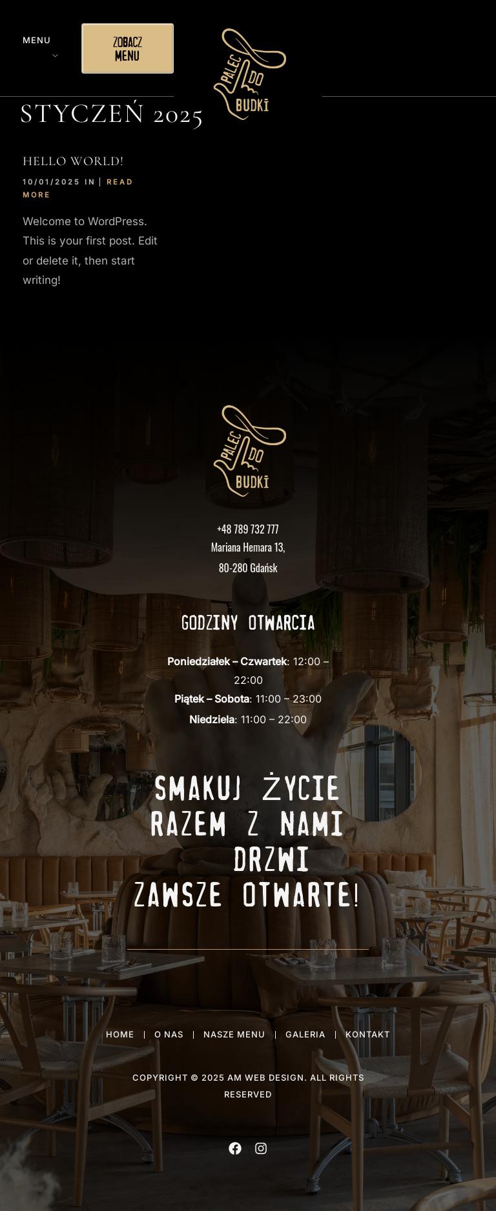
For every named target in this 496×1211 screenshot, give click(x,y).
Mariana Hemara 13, (248, 547)
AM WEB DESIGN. (267, 1077)
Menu (37, 40)
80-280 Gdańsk (248, 567)
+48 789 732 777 (248, 529)
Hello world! (73, 161)
